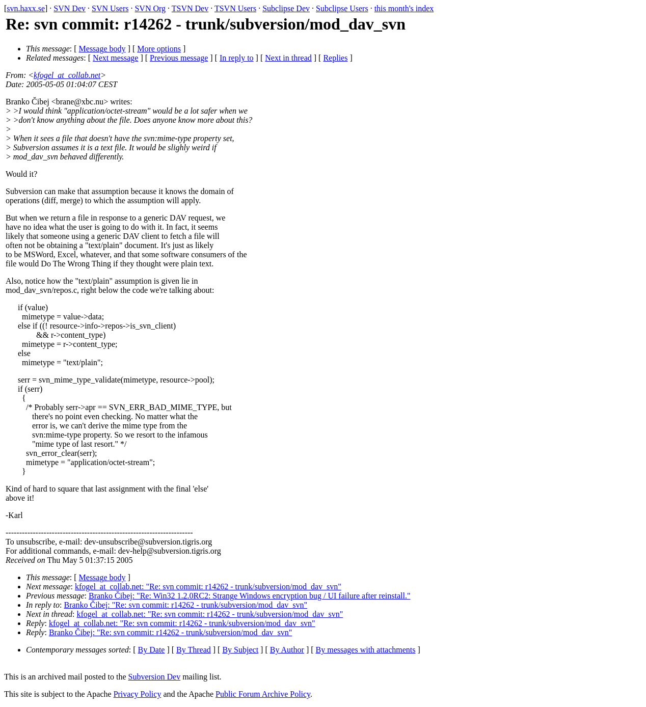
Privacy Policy (138, 694)
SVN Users (110, 8)
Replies (335, 57)
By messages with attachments (366, 649)
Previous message (179, 57)
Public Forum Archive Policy (263, 694)
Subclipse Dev (286, 8)
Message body (102, 48)
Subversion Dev (154, 676)
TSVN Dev (190, 8)
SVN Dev (69, 8)
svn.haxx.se (26, 8)
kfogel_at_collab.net (67, 75)
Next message (115, 57)
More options (159, 48)
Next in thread (288, 57)
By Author (287, 649)
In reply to (237, 57)
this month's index (404, 8)
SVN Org (150, 8)
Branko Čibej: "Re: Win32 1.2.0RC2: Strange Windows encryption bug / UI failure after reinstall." (250, 595)
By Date (151, 649)
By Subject (240, 649)
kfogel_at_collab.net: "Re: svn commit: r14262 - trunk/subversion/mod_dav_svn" (208, 586)
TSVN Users (235, 8)
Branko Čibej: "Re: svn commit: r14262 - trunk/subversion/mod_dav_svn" (185, 605)
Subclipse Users (342, 8)
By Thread (193, 649)
